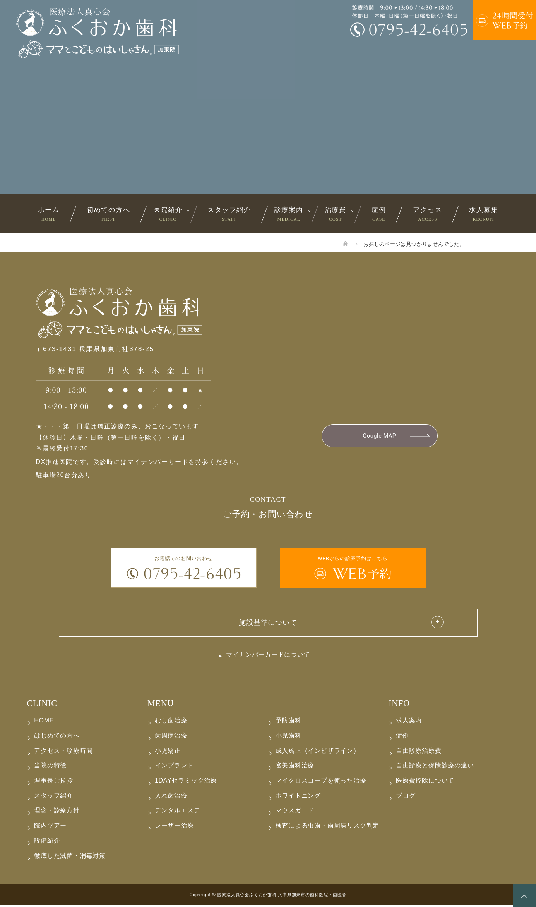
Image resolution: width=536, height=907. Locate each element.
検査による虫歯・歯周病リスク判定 (328, 827)
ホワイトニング (298, 797)
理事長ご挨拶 (53, 782)
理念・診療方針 (57, 812)
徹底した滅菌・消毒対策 (70, 857)
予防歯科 (288, 722)
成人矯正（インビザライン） (318, 752)
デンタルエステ (177, 812)
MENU (160, 705)
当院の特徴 (50, 767)
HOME (44, 722)
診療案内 (288, 214)
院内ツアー (50, 827)
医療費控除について (425, 782)
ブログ (405, 797)
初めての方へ (108, 214)
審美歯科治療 (295, 767)
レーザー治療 (174, 827)
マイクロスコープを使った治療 (321, 782)
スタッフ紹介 (229, 214)
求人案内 (409, 722)
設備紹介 (47, 842)
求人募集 (483, 214)
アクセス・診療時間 (63, 752)
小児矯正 (168, 752)
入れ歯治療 (171, 797)
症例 (379, 214)
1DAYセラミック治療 (186, 782)
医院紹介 (167, 214)
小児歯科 (288, 737)
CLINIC (42, 705)
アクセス (427, 214)
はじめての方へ (57, 737)
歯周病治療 (171, 737)
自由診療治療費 (419, 752)
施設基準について (268, 623)
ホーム (49, 214)
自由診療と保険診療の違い (435, 767)
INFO (399, 705)
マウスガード (295, 812)
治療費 (335, 214)
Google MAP (379, 436)
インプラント (174, 767)
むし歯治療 (171, 722)
